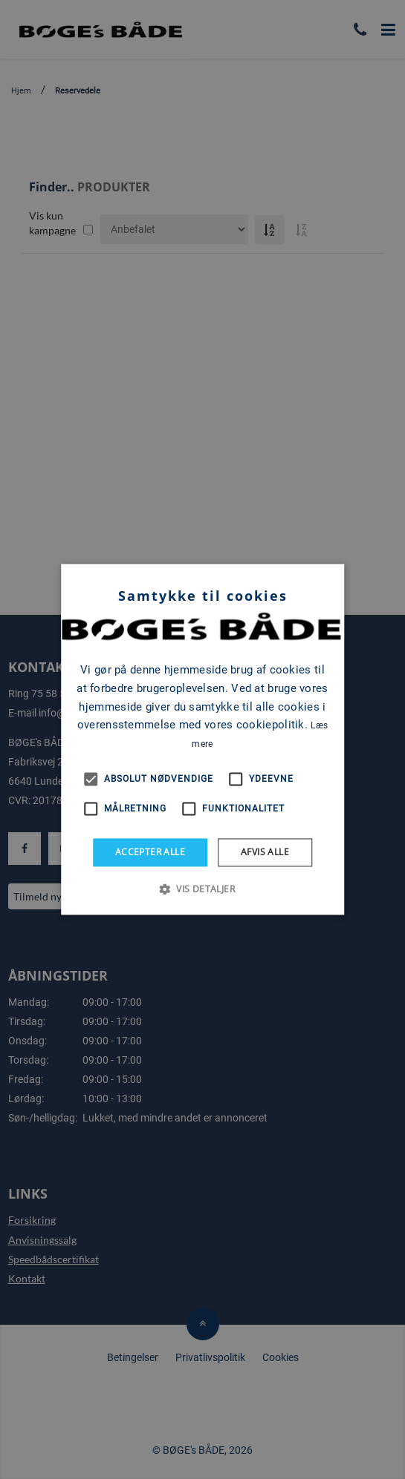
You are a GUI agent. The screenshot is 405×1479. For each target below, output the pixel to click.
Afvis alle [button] (265, 852)
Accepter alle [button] (150, 852)
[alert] (202, 739)
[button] (202, 889)
